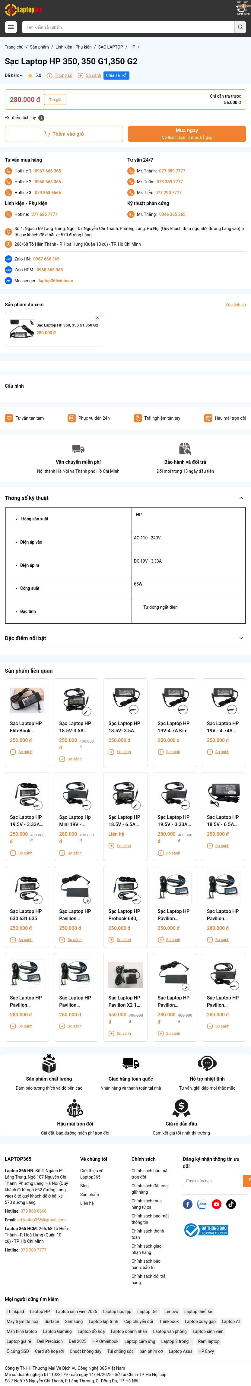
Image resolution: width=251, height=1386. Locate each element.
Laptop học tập (117, 1311)
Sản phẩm (39, 47)
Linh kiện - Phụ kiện (74, 47)
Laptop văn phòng (169, 1331)
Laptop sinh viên (208, 1331)
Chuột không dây (85, 1351)
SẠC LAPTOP (110, 47)
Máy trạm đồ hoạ (22, 1321)
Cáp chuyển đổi (138, 1321)
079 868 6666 (48, 192)
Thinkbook (169, 1321)
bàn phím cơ (151, 1351)
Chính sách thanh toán (148, 1234)
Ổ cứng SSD (18, 1351)
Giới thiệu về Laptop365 (91, 1173)
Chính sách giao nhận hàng (146, 1249)
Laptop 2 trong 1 (176, 1341)
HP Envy (206, 1351)
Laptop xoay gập (200, 1321)
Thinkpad (15, 1311)
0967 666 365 (48, 171)
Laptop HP (40, 1311)
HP (132, 47)
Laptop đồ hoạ (91, 1331)
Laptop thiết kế (198, 1311)
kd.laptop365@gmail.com (41, 1219)
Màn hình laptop (22, 1331)
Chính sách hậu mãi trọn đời (150, 1173)
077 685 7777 (44, 214)
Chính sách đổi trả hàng (148, 1279)
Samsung (74, 1321)
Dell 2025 (77, 1341)
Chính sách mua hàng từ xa (147, 1204)
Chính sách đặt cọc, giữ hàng (150, 1189)
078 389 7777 (170, 181)
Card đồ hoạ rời (49, 1351)
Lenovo (171, 1311)
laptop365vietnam (56, 280)
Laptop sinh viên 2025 (76, 1311)
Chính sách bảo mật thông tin (150, 1219)
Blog (84, 1185)
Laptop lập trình (103, 1321)
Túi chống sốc (120, 1351)
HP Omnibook (105, 1341)
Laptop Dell (147, 1311)
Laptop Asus (180, 1351)
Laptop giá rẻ (19, 1341)
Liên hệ (87, 1203)
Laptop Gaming (57, 1331)
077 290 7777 (168, 192)
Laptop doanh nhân (129, 1331)
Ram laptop (209, 1341)
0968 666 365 (48, 181)
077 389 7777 (172, 171)
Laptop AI (231, 1321)
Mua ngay (187, 134)
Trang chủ (14, 47)
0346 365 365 (172, 214)
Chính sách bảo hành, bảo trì (146, 1264)
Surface (51, 1321)
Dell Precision (50, 1341)
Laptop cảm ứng (140, 1341)
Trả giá (55, 99)
